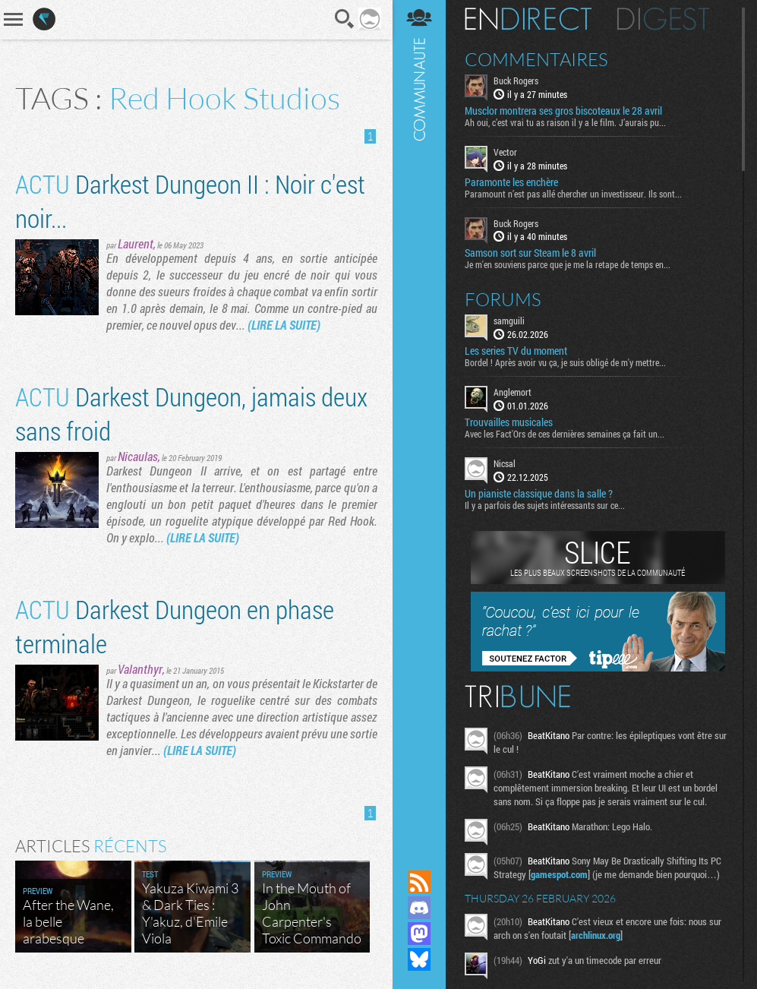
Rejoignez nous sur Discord (419, 907)
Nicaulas (138, 456)
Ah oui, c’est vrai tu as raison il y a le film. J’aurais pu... (565, 122)
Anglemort (512, 392)
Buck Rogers (516, 80)
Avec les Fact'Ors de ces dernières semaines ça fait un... (564, 434)
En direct (528, 19)
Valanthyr (140, 669)
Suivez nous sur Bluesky (419, 959)
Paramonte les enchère (511, 182)
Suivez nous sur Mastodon (419, 933)
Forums (503, 299)
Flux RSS (419, 882)
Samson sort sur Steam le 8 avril (530, 253)
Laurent (135, 243)
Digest (663, 19)
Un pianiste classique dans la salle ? (539, 494)
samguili (509, 320)
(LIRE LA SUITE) (284, 325)
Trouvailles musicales (509, 422)
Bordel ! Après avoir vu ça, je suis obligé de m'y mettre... (565, 362)
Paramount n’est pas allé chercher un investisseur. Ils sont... (573, 194)
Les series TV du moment (516, 351)
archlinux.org (595, 935)
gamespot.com (559, 874)
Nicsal (505, 463)
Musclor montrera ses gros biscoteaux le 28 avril (563, 111)
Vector (505, 152)
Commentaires (536, 59)
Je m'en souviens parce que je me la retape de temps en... (567, 264)
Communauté (419, 420)
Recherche (344, 19)
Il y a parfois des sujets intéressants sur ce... (545, 505)
